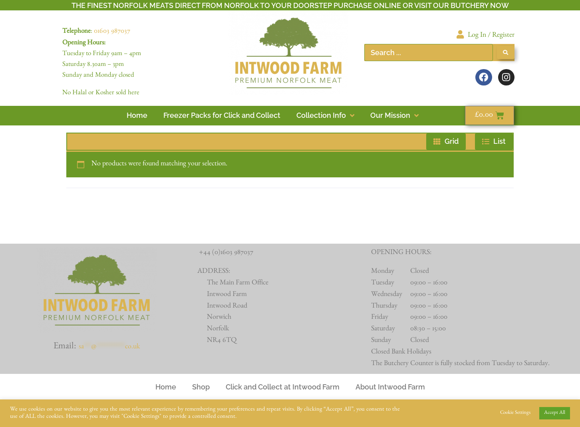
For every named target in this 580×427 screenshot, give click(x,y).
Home (165, 387)
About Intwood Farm (390, 387)
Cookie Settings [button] (515, 413)
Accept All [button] (554, 413)
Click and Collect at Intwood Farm (283, 387)
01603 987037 (112, 32)
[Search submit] (505, 52)
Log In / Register (491, 36)
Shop (201, 387)
